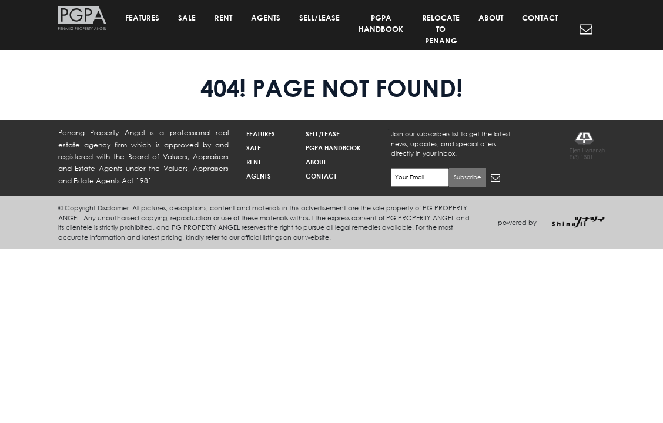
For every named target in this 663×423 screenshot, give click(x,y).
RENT (223, 17)
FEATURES (142, 17)
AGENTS (265, 17)
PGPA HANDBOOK (381, 23)
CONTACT (540, 17)
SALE (187, 17)
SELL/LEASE (319, 17)
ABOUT (490, 17)
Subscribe (467, 177)
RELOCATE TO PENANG (441, 29)
